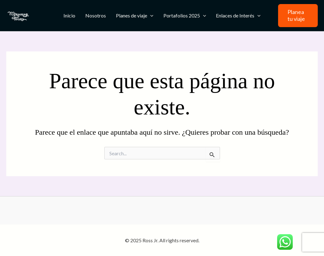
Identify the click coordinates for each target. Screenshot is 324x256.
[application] (150, 15)
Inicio (69, 15)
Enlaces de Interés (238, 15)
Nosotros (95, 15)
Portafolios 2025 (184, 15)
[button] (298, 15)
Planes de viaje (134, 15)
